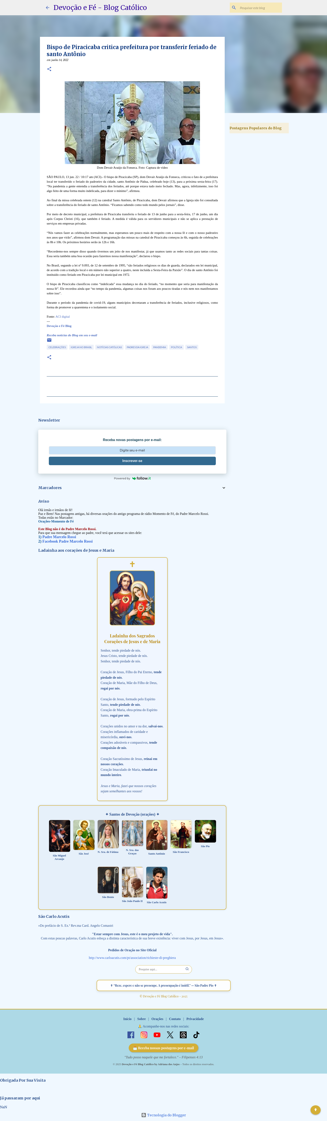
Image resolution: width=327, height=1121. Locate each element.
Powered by (132, 478)
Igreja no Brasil (81, 347)
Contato (175, 1019)
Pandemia (159, 347)
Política (176, 347)
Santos (192, 347)
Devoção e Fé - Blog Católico (100, 7)
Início (127, 1019)
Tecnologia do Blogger (163, 1115)
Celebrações (57, 347)
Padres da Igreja (137, 347)
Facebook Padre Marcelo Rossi (67, 541)
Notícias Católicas (109, 347)
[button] (49, 69)
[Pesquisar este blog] (260, 8)
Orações (157, 1019)
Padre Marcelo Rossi (59, 537)
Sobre (141, 1019)
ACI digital (62, 316)
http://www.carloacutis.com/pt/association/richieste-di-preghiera (132, 958)
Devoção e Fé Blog (59, 326)
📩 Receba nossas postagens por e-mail (163, 1048)
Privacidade (195, 1019)
